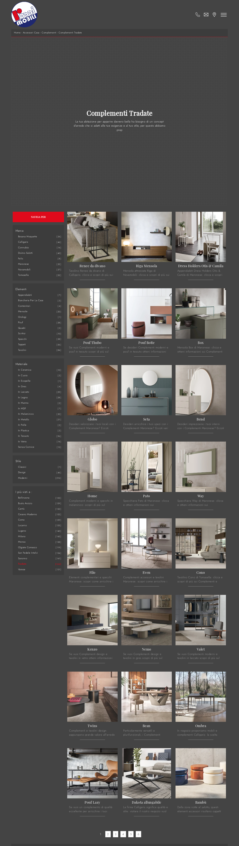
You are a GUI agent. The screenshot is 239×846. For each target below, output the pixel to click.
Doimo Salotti (25, 253)
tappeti (22, 344)
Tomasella (23, 275)
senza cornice (26, 447)
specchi (22, 339)
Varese (21, 569)
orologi (22, 317)
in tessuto (23, 436)
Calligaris (23, 242)
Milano (22, 536)
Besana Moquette (27, 236)
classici (22, 467)
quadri (22, 328)
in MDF (22, 408)
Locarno (22, 525)
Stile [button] (18, 461)
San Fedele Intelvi (28, 553)
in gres (22, 386)
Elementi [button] (21, 289)
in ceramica (24, 370)
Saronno (22, 558)
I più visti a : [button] (23, 492)
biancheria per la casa (30, 300)
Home (17, 32)
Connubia (23, 247)
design (22, 472)
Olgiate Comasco (27, 547)
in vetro (22, 441)
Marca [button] (19, 231)
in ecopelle (24, 381)
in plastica (23, 430)
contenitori (24, 306)
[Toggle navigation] (224, 14)
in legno (23, 397)
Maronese (23, 264)
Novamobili (24, 269)
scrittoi (22, 333)
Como (21, 519)
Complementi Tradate (70, 32)
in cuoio (23, 375)
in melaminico (26, 414)
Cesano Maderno (27, 514)
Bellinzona (24, 497)
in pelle (22, 425)
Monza (22, 542)
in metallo (23, 419)
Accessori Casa (31, 32)
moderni (22, 478)
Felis (20, 258)
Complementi (49, 32)
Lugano (22, 531)
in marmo (23, 403)
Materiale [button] (21, 364)
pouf (20, 322)
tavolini (22, 350)
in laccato (23, 392)
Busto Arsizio (25, 503)
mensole (23, 311)
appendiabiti (25, 295)
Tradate (22, 564)
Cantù (21, 508)
